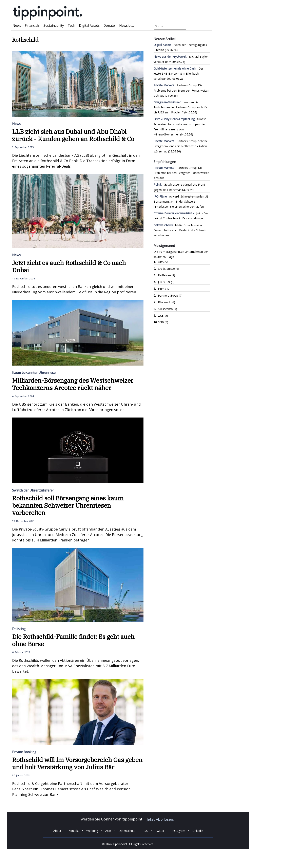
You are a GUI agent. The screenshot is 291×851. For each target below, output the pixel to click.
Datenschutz (127, 831)
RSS (145, 831)
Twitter (159, 831)
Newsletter (127, 25)
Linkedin (197, 831)
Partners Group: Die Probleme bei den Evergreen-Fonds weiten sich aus (181, 90)
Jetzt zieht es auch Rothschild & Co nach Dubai (69, 266)
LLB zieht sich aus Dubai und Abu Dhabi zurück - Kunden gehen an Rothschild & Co (73, 135)
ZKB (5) (163, 315)
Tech (71, 25)
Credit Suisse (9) (168, 269)
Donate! (109, 25)
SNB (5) (163, 322)
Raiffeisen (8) (166, 275)
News (17, 25)
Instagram (178, 831)
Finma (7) (164, 289)
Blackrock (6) (166, 302)
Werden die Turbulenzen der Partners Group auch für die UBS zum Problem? (180, 107)
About (57, 831)
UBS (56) (164, 262)
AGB (108, 831)
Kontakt (74, 831)
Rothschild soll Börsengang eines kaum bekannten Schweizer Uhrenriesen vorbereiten (68, 505)
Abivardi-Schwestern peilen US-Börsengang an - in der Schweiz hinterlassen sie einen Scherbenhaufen (182, 201)
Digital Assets (89, 25)
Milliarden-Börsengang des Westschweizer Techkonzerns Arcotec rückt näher (72, 384)
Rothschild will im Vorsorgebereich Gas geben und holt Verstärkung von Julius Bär (77, 763)
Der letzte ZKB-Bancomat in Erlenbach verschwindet (178, 73)
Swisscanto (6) (167, 309)
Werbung (92, 831)
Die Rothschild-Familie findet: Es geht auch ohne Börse (73, 640)
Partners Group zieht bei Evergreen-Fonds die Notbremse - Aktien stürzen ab (181, 146)
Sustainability (53, 25)
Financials (32, 25)
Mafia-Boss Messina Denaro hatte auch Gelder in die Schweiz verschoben (180, 230)
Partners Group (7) (170, 295)
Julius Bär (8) (166, 282)
